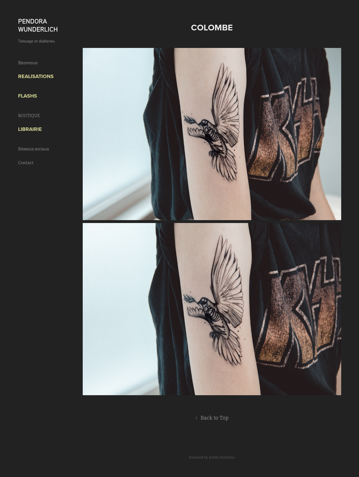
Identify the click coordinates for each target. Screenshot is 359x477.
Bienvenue (28, 62)
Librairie (30, 129)
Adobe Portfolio (222, 457)
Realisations (36, 76)
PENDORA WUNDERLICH (38, 25)
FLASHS (27, 96)
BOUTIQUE (29, 115)
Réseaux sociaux (33, 149)
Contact (26, 162)
